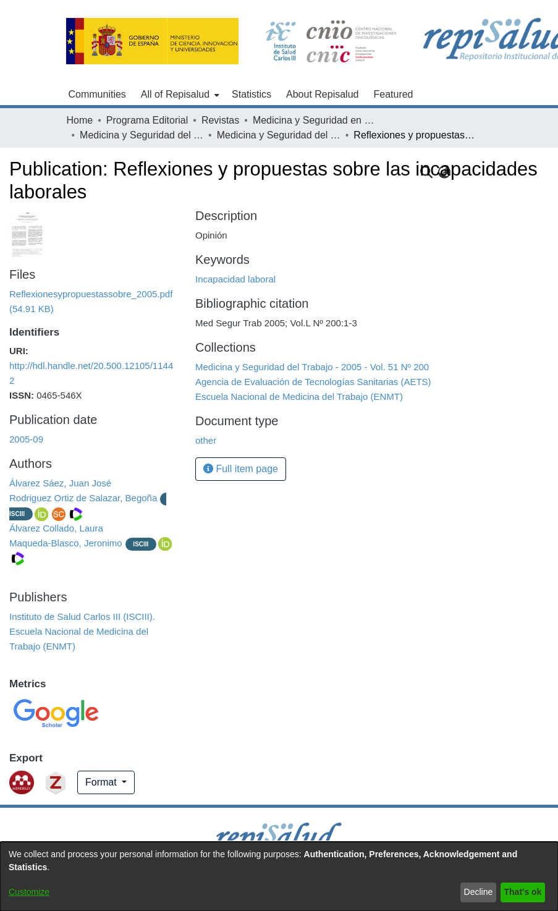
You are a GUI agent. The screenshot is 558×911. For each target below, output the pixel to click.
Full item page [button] (240, 469)
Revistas (220, 120)
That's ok (523, 892)
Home (80, 120)
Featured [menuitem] (393, 94)
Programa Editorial (147, 120)
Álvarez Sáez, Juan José (60, 483)
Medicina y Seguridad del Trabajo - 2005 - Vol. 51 (141, 135)
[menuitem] (178, 94)
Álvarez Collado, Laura (56, 528)
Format (102, 782)
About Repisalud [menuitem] (322, 94)
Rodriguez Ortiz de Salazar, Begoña (83, 498)
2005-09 (26, 439)
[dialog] (279, 876)
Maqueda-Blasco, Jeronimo (65, 543)
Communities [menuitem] (97, 94)
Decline (478, 892)
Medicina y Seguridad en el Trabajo (314, 120)
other (205, 440)
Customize (29, 892)
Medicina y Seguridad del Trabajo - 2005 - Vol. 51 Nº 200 (278, 135)
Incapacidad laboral (235, 279)
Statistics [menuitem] (251, 94)
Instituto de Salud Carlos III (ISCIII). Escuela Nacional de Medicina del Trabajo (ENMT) (82, 631)
